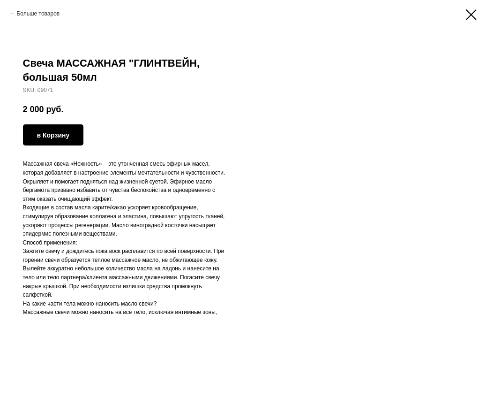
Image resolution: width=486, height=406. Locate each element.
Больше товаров (38, 13)
